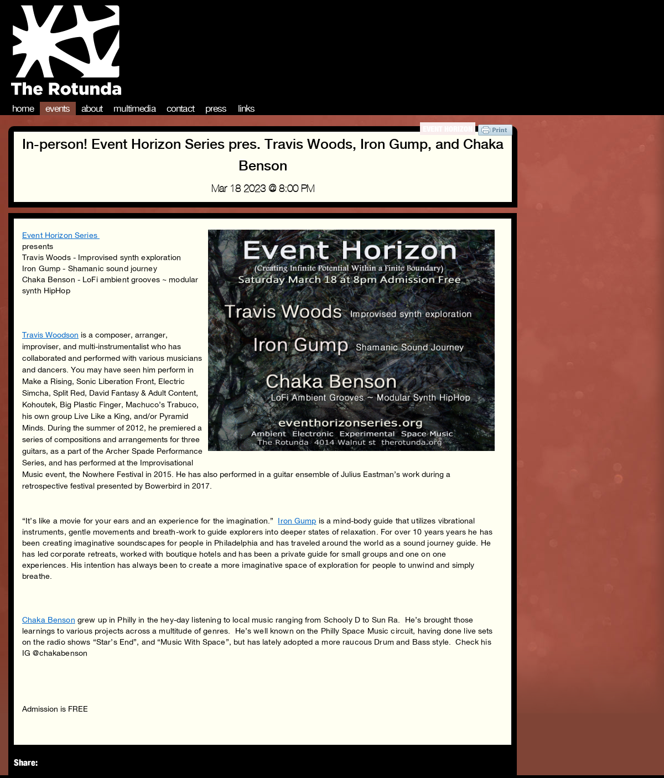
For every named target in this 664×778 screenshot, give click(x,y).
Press (216, 108)
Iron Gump (297, 520)
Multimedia (134, 108)
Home (23, 108)
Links (246, 108)
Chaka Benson (48, 619)
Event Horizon (448, 128)
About (92, 108)
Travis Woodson (50, 334)
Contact (180, 108)
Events (57, 108)
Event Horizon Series (61, 235)
